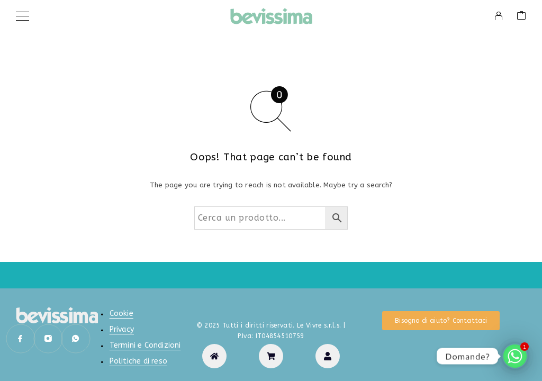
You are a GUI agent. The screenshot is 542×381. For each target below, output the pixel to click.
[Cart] (521, 16)
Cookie (121, 313)
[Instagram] (48, 338)
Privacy (122, 329)
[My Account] (498, 16)
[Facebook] (20, 338)
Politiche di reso (138, 361)
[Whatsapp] (75, 338)
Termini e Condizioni (145, 345)
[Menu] (22, 16)
